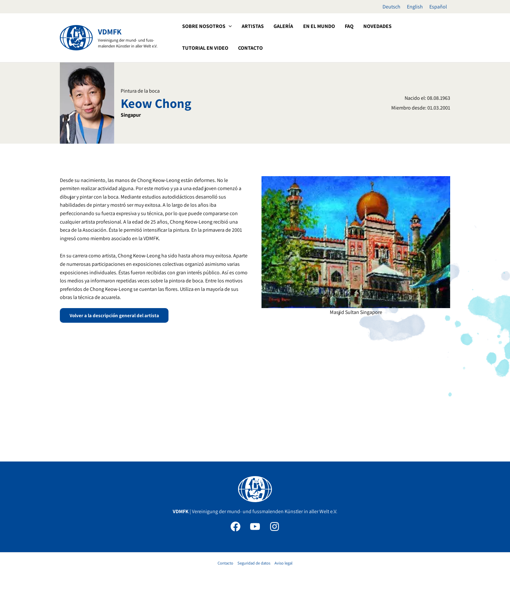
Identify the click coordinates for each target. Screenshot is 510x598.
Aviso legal (283, 563)
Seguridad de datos (253, 563)
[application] (228, 26)
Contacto (225, 563)
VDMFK (110, 31)
